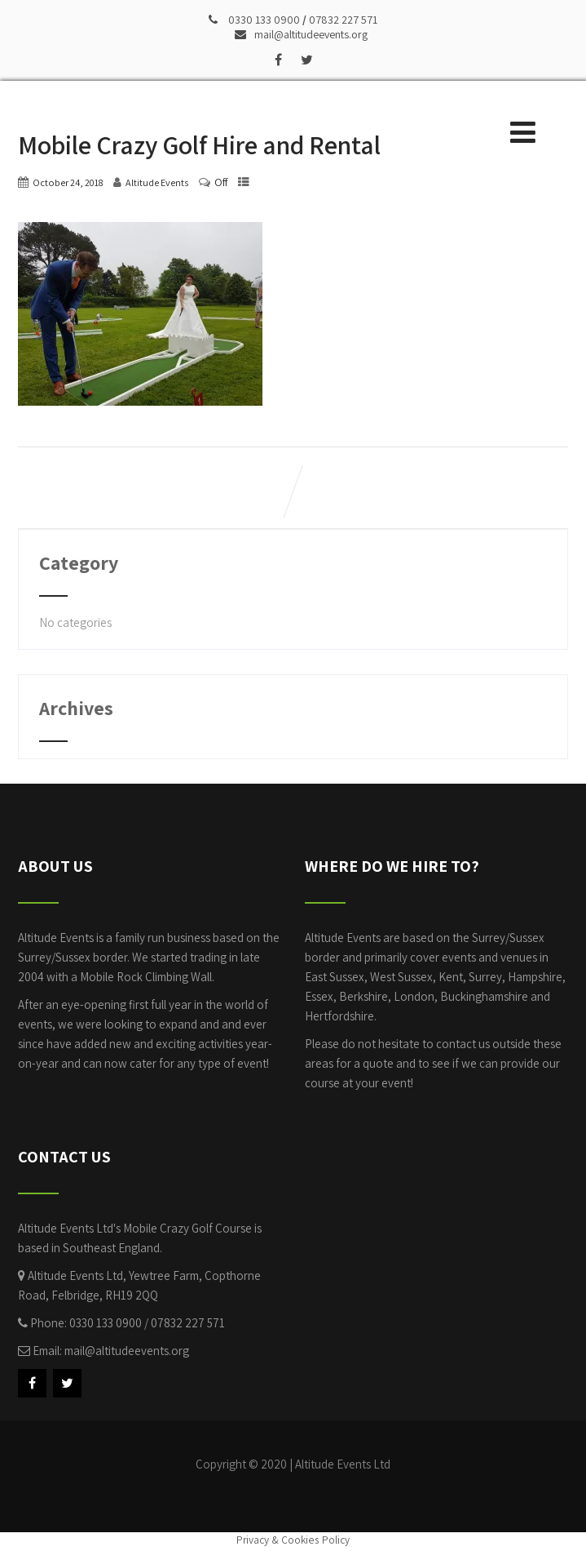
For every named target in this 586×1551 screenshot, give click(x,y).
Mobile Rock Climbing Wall (146, 976)
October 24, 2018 (68, 182)
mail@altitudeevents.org (301, 34)
